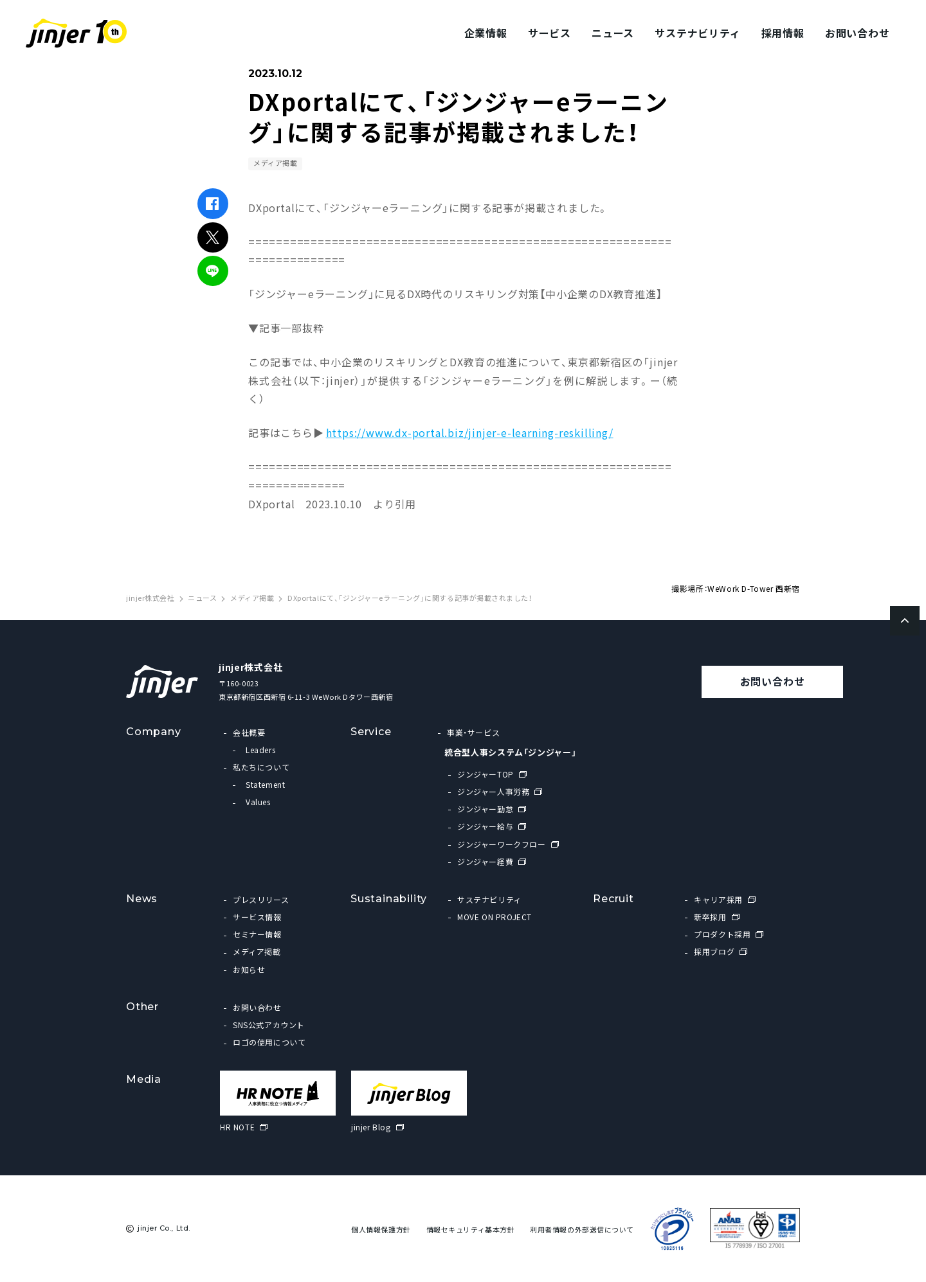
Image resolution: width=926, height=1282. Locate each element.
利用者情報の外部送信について (582, 1229)
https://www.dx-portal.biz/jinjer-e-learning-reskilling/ (469, 432)
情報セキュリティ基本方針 (470, 1229)
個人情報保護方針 (380, 1229)
